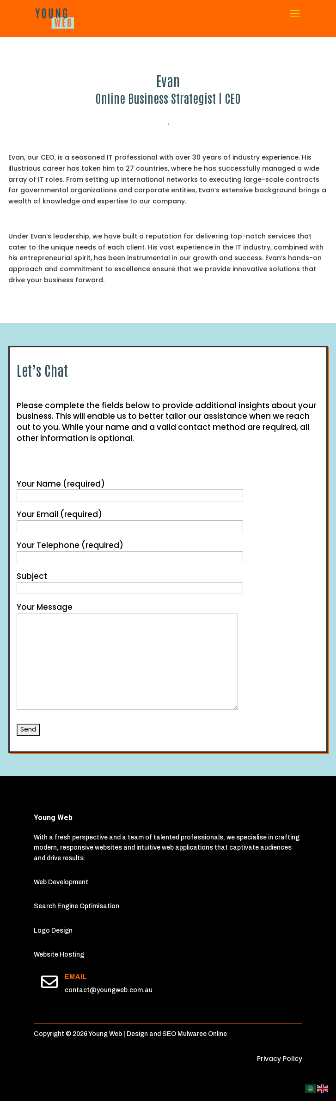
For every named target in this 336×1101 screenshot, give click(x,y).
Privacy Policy (279, 1058)
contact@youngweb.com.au (109, 990)
